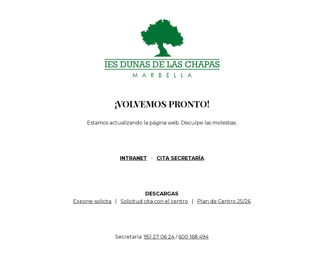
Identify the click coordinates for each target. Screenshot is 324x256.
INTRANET (133, 158)
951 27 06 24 (159, 237)
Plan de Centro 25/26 (224, 201)
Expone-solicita (92, 201)
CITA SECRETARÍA (180, 158)
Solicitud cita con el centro (154, 201)
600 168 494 (193, 237)
